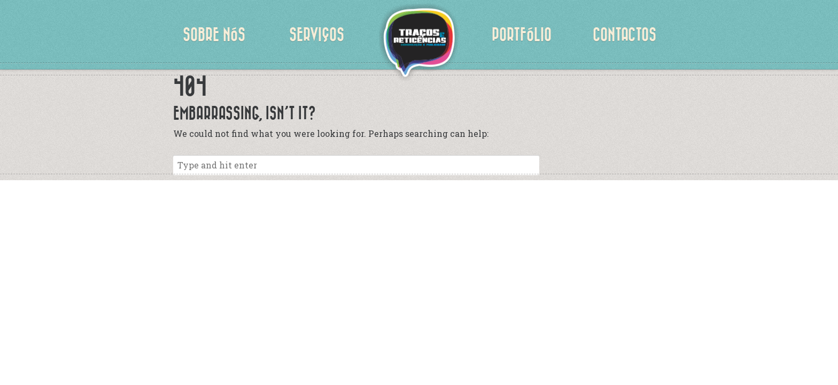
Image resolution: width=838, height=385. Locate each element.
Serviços (316, 35)
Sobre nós (214, 35)
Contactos (624, 35)
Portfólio (522, 35)
